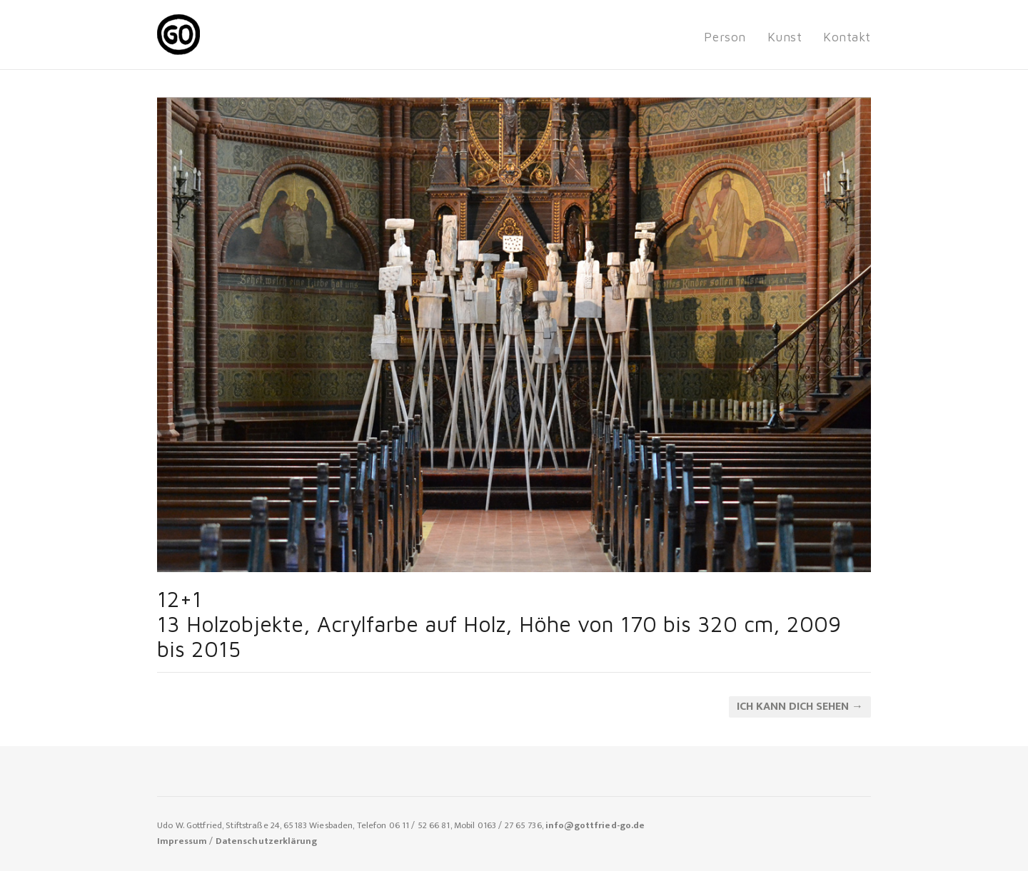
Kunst (784, 37)
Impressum (182, 841)
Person (724, 36)
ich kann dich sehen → (800, 706)
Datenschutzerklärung (267, 841)
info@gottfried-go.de (595, 825)
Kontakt (847, 36)
